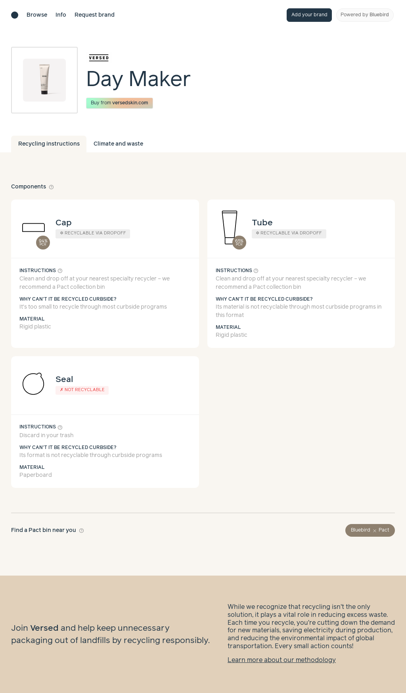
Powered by (365, 14)
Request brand (95, 15)
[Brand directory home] (14, 15)
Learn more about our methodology (282, 660)
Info (61, 15)
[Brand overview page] (138, 57)
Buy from (120, 103)
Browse (37, 15)
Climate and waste (118, 144)
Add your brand (309, 14)
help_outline (51, 187)
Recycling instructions (49, 144)
